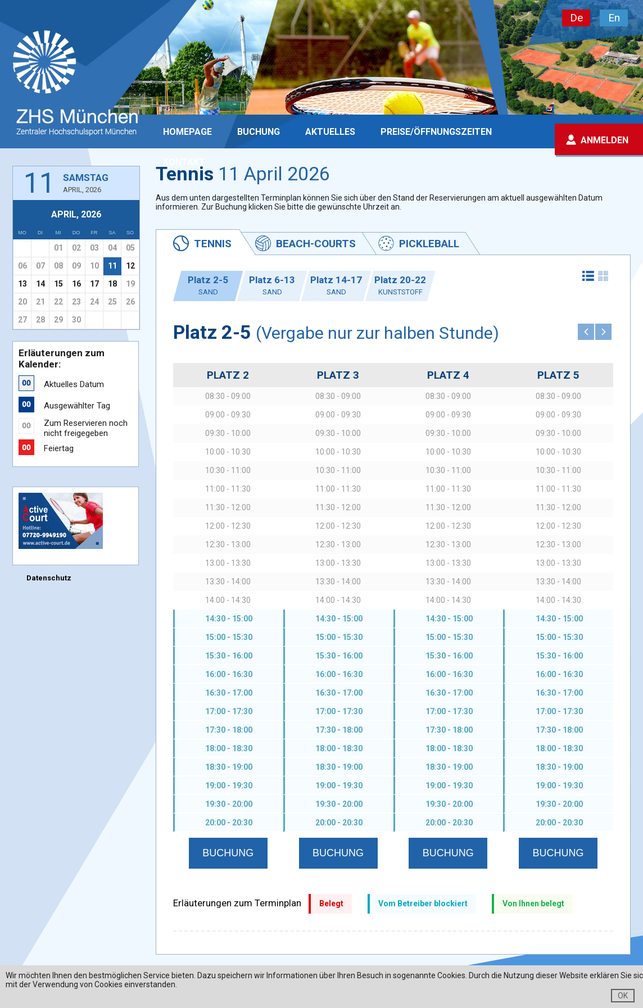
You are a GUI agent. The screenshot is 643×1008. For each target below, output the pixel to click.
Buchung (258, 131)
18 (112, 283)
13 (22, 283)
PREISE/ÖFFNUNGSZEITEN (436, 131)
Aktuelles (330, 131)
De (576, 17)
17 (94, 283)
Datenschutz (48, 578)
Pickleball (429, 243)
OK (623, 995)
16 (76, 283)
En (614, 17)
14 (40, 283)
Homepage (187, 131)
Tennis (213, 243)
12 (130, 265)
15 (58, 283)
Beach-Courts (316, 243)
